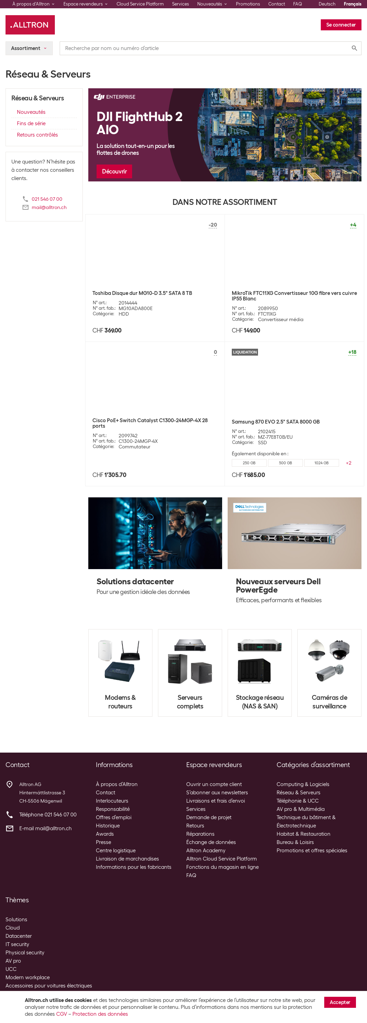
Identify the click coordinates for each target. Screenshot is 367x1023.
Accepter (340, 1002)
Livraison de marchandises (127, 859)
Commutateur (134, 446)
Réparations (200, 834)
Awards (105, 834)
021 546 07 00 (47, 199)
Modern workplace (28, 977)
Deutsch (327, 4)
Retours (195, 826)
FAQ (297, 4)
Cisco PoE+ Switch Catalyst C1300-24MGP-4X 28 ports (150, 423)
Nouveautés (31, 112)
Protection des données (100, 1014)
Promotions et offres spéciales (312, 850)
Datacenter (19, 936)
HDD (124, 314)
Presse (103, 842)
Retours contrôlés (37, 135)
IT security (17, 944)
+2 (348, 463)
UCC (11, 969)
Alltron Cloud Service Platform (221, 859)
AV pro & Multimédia (301, 809)
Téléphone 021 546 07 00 (48, 815)
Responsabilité (113, 809)
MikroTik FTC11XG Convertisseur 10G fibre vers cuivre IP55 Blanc (294, 295)
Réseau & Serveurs (298, 792)
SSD (262, 442)
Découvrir (114, 171)
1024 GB (322, 462)
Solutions (16, 919)
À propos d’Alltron (117, 784)
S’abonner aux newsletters (217, 792)
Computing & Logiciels (303, 784)
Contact (276, 4)
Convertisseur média (281, 319)
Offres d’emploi (113, 817)
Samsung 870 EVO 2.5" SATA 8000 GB (276, 422)
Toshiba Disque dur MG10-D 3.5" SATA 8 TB (142, 293)
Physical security (25, 953)
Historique (108, 826)
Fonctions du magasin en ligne (222, 867)
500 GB (285, 462)
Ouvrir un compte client (214, 784)
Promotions (248, 4)
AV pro (13, 961)
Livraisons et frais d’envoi (215, 801)
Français (352, 4)
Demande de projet (208, 817)
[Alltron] (30, 24)
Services (180, 4)
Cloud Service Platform (140, 4)
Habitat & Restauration (303, 834)
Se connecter (341, 25)
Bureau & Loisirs (295, 842)
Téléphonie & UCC (298, 801)
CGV (61, 1014)
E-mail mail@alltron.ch (45, 828)
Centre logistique (116, 850)
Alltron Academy (206, 850)
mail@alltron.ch (49, 207)
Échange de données (211, 842)
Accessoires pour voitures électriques (49, 986)
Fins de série (31, 123)
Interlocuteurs (112, 801)
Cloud (13, 928)
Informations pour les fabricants (133, 867)
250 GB (249, 462)
